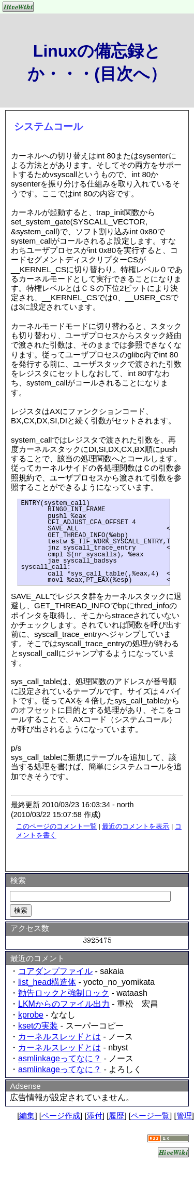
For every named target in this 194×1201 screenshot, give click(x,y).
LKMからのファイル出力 (64, 1003)
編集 (27, 1115)
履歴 (116, 1115)
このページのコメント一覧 (56, 826)
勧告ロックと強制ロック (63, 993)
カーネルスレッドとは (59, 1036)
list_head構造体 (47, 982)
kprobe (30, 1014)
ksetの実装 (38, 1025)
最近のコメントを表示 (135, 826)
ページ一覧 (150, 1115)
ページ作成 (60, 1115)
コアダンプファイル (55, 971)
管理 (184, 1115)
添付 (94, 1115)
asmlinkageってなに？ (59, 1058)
